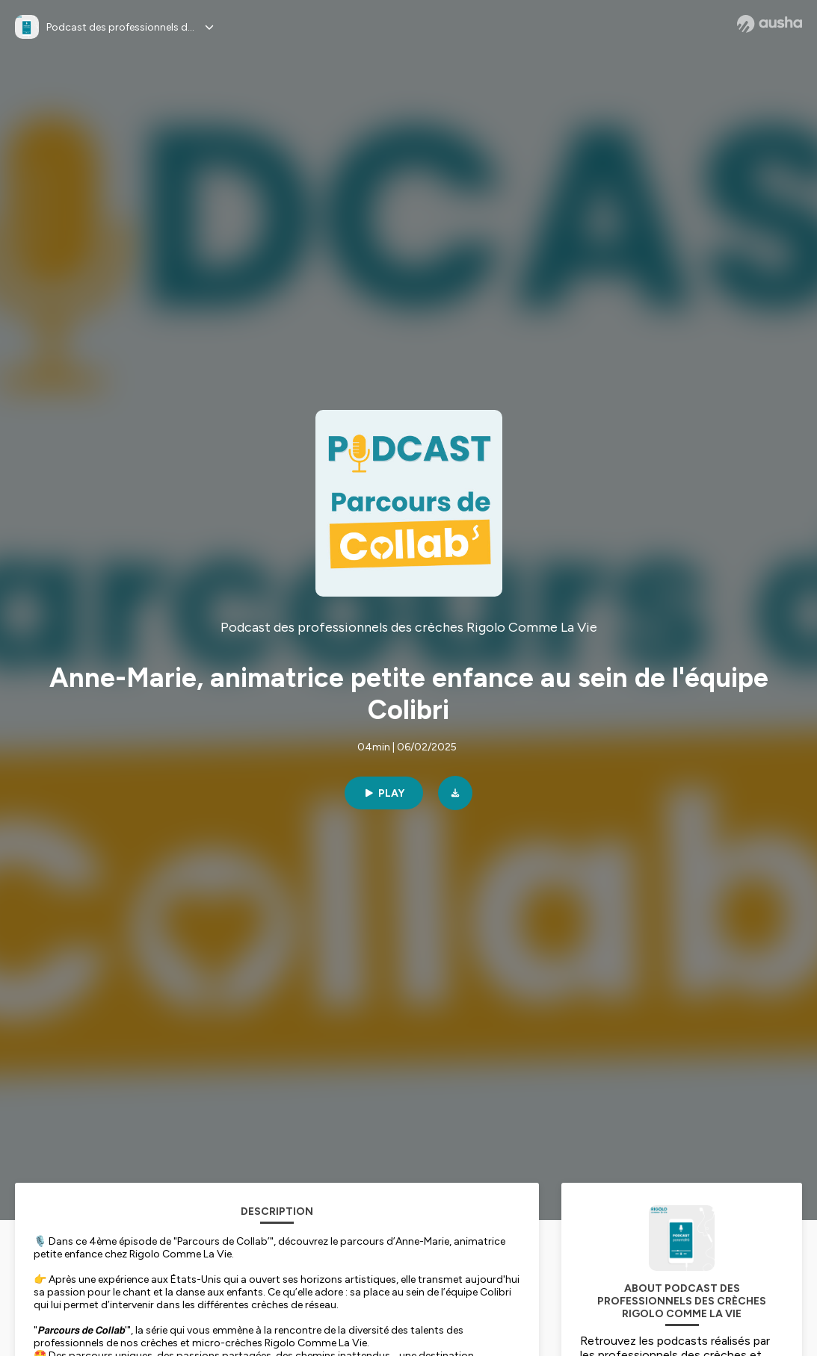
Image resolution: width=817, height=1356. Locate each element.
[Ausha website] (769, 24)
